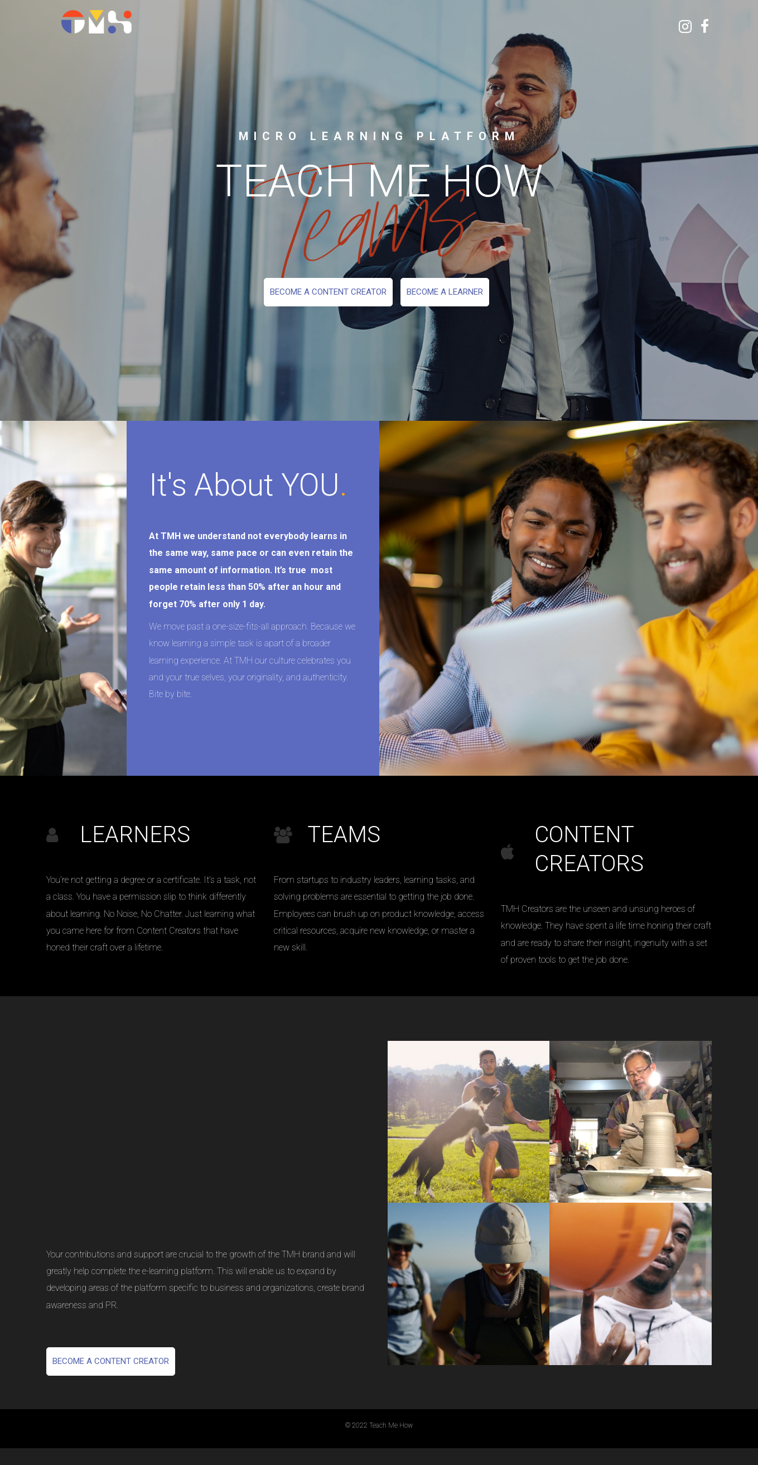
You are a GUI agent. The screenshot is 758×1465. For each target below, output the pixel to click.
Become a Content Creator (328, 292)
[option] (379, 210)
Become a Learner (445, 292)
